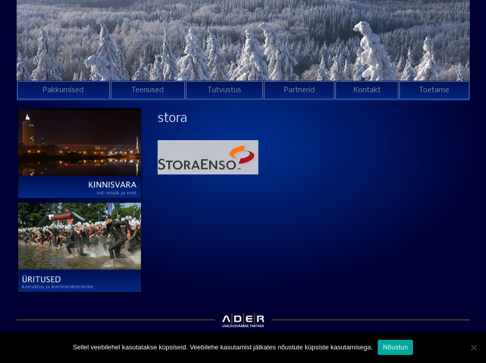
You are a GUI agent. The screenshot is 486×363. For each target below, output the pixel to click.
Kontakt (367, 90)
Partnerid (299, 90)
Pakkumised (63, 90)
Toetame (434, 90)
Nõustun (395, 347)
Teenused (147, 90)
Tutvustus (224, 90)
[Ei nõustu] (473, 347)
